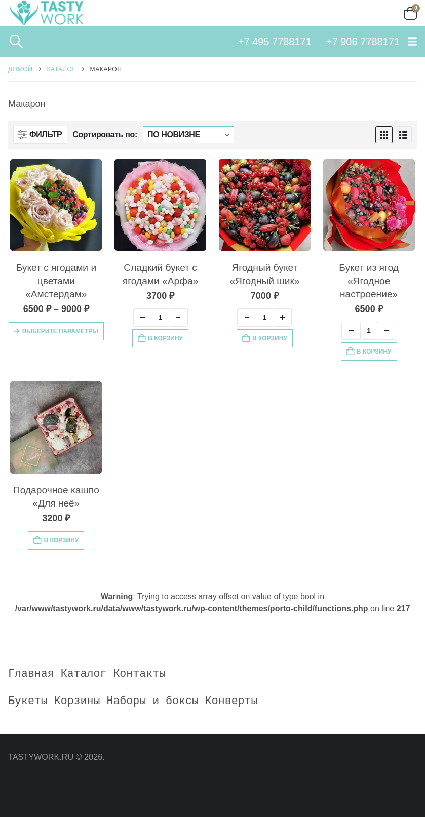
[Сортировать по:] (188, 134)
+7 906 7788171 (363, 41)
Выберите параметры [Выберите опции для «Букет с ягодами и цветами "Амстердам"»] (60, 331)
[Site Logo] (46, 13)
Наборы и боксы (152, 701)
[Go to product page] (56, 205)
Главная (31, 674)
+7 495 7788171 (275, 41)
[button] (16, 41)
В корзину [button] (165, 338)
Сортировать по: (104, 134)
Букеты (28, 701)
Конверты (231, 701)
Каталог (84, 674)
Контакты (139, 674)
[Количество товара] (160, 317)
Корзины (77, 701)
